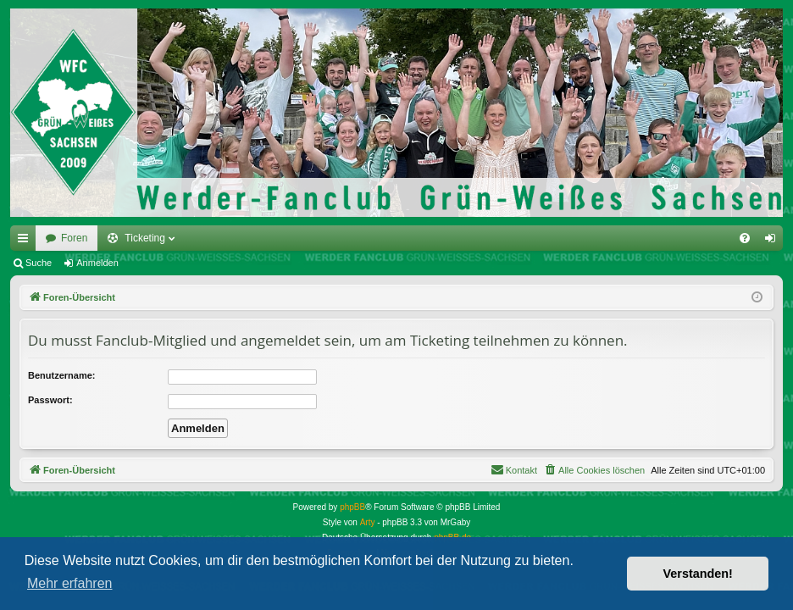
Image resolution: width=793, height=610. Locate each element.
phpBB (352, 507)
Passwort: (50, 400)
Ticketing (145, 238)
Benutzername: (61, 375)
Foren (74, 238)
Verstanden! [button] (698, 573)
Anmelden (97, 263)
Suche (38, 263)
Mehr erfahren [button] (70, 583)
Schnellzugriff (26, 241)
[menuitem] (744, 238)
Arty (367, 522)
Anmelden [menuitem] (774, 241)
